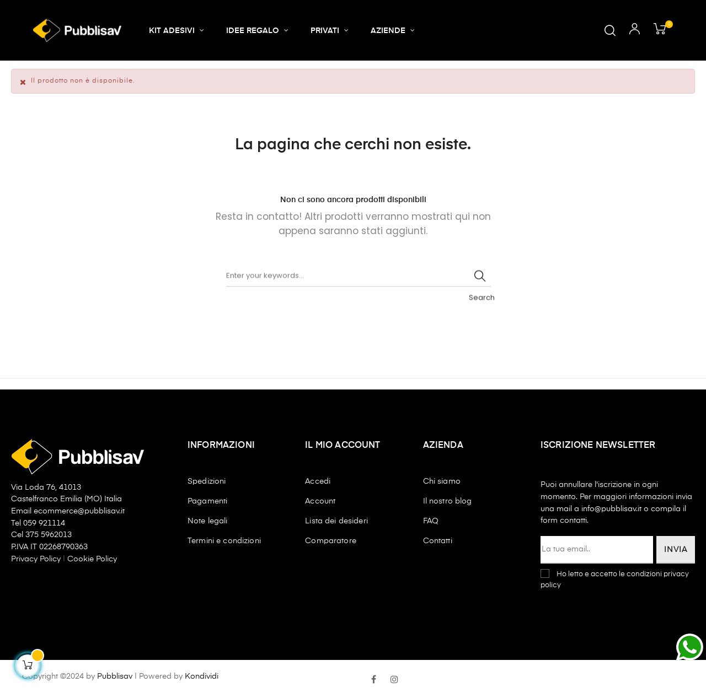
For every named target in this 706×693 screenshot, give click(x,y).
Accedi (317, 481)
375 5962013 (48, 535)
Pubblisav (114, 676)
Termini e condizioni (224, 541)
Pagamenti (207, 501)
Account (320, 501)
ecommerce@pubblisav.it (79, 511)
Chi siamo (442, 481)
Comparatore (330, 541)
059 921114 (44, 523)
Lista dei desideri (336, 521)
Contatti (437, 541)
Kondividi (201, 676)
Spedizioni (207, 481)
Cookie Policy (92, 559)
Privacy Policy (37, 559)
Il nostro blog (447, 501)
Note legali (208, 521)
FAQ (430, 521)
